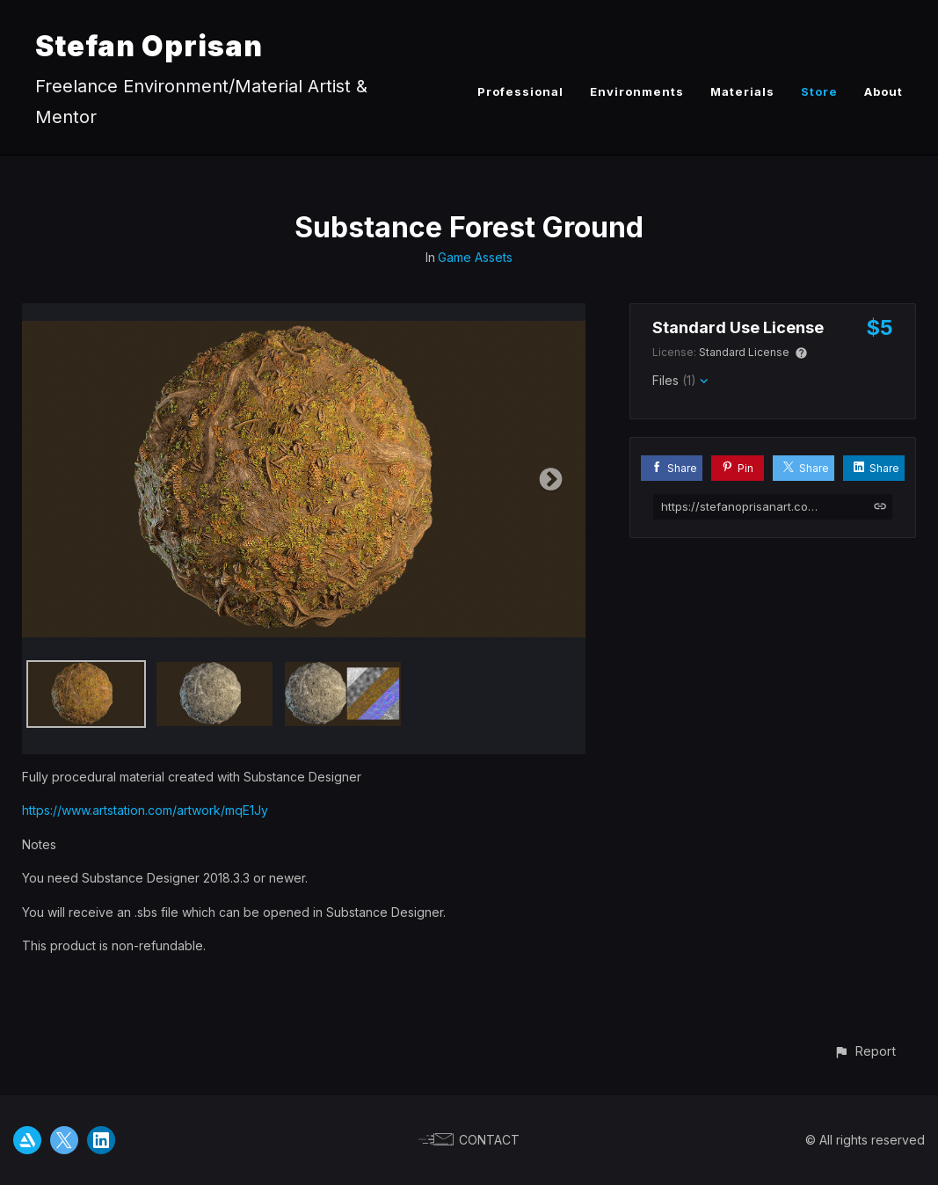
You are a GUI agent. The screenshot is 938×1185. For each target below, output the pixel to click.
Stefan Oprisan (149, 46)
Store (819, 91)
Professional (520, 91)
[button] (864, 1051)
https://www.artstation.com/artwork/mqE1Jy (145, 810)
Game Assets (475, 257)
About (883, 91)
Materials (742, 91)
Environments (637, 91)
